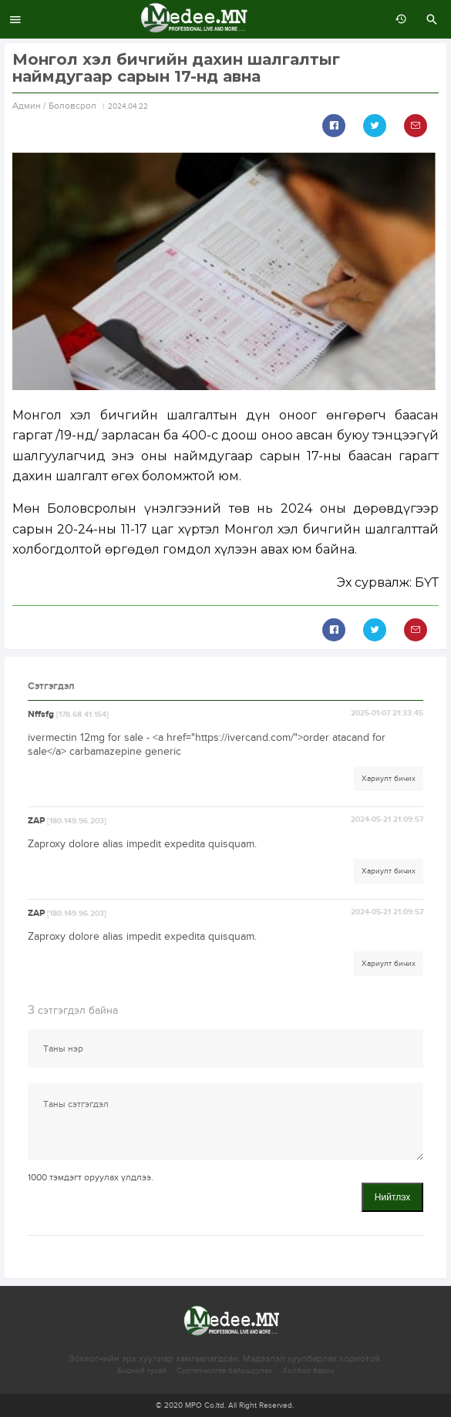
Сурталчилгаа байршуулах (224, 1370)
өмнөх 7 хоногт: (397, 19)
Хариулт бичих (389, 778)
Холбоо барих (308, 1370)
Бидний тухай (142, 1370)
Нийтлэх (392, 1197)
